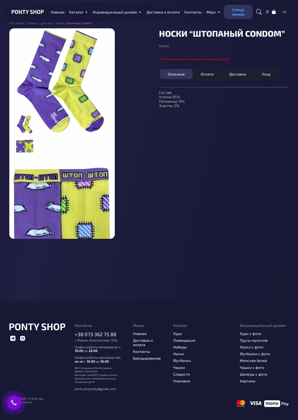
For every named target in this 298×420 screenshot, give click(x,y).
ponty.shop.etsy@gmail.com (95, 389)
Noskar (164, 46)
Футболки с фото (255, 353)
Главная (58, 12)
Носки (178, 353)
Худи (177, 333)
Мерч (211, 12)
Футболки (182, 360)
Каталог (76, 12)
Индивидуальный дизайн (115, 12)
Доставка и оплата (163, 12)
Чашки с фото (252, 367)
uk (284, 12)
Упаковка (181, 381)
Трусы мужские (254, 340)
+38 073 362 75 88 (95, 334)
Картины (247, 381)
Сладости (181, 374)
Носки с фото (251, 347)
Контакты (193, 12)
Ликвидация (184, 340)
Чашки (179, 367)
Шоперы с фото (253, 374)
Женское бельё (253, 360)
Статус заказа (238, 11)
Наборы (180, 347)
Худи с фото (250, 333)
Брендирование (147, 358)
